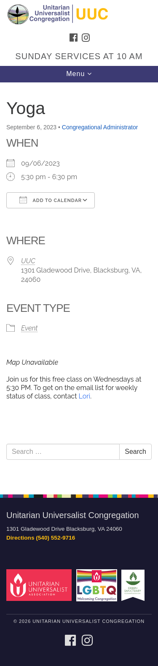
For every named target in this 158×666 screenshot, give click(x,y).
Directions (20, 538)
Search (135, 451)
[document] (79, 283)
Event (29, 328)
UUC (28, 261)
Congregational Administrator (100, 127)
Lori (85, 396)
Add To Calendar (50, 200)
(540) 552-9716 (55, 538)
